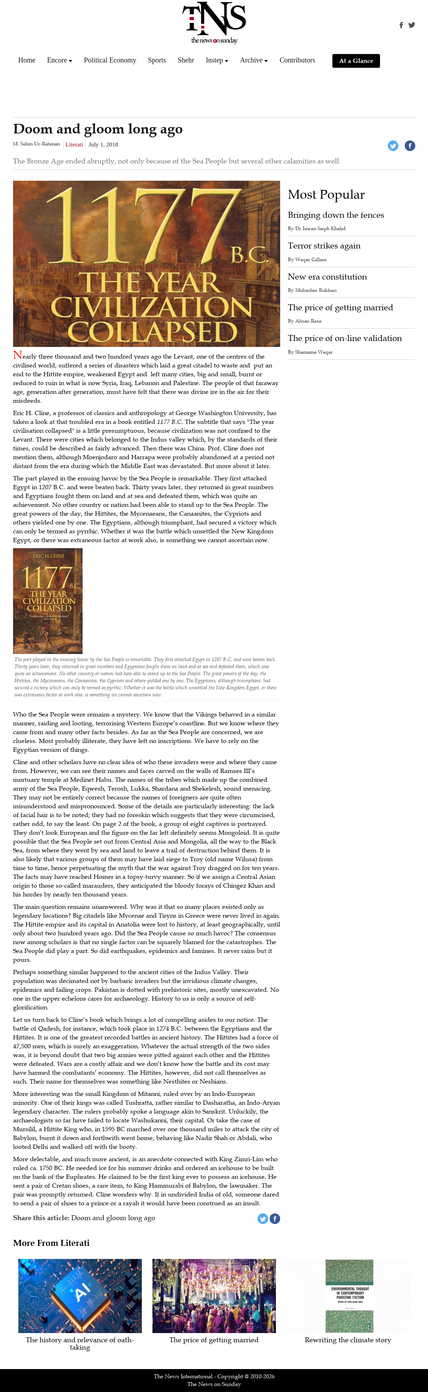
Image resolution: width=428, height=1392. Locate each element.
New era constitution (327, 277)
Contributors (297, 60)
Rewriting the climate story (348, 1340)
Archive (251, 60)
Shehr (185, 60)
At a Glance (356, 61)
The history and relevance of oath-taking (80, 1344)
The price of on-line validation (345, 338)
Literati (74, 144)
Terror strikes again (324, 246)
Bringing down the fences (336, 215)
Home (27, 60)
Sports (157, 60)
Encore (57, 60)
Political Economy (110, 60)
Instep (214, 60)
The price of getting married (340, 307)
